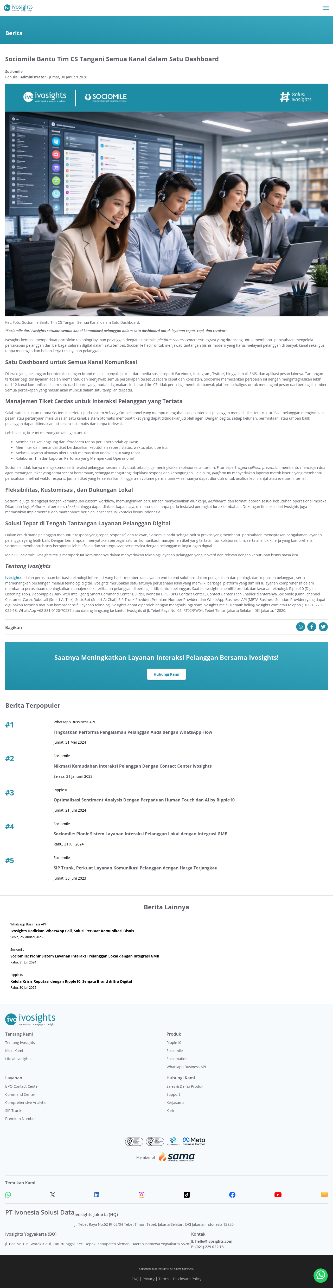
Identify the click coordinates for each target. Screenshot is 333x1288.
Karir (170, 1110)
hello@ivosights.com (213, 1241)
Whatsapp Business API (186, 1066)
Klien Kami (14, 1050)
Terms (163, 1278)
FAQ (135, 1278)
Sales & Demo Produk (184, 1086)
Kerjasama (175, 1102)
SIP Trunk (13, 1110)
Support (173, 1094)
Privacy (149, 1278)
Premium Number (20, 1118)
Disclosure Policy (187, 1278)
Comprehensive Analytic (25, 1102)
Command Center (20, 1094)
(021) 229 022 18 (209, 1246)
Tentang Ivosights (20, 1042)
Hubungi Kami (167, 674)
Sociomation (177, 1058)
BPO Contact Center (22, 1086)
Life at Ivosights (18, 1058)
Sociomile (174, 1050)
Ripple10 (173, 1042)
